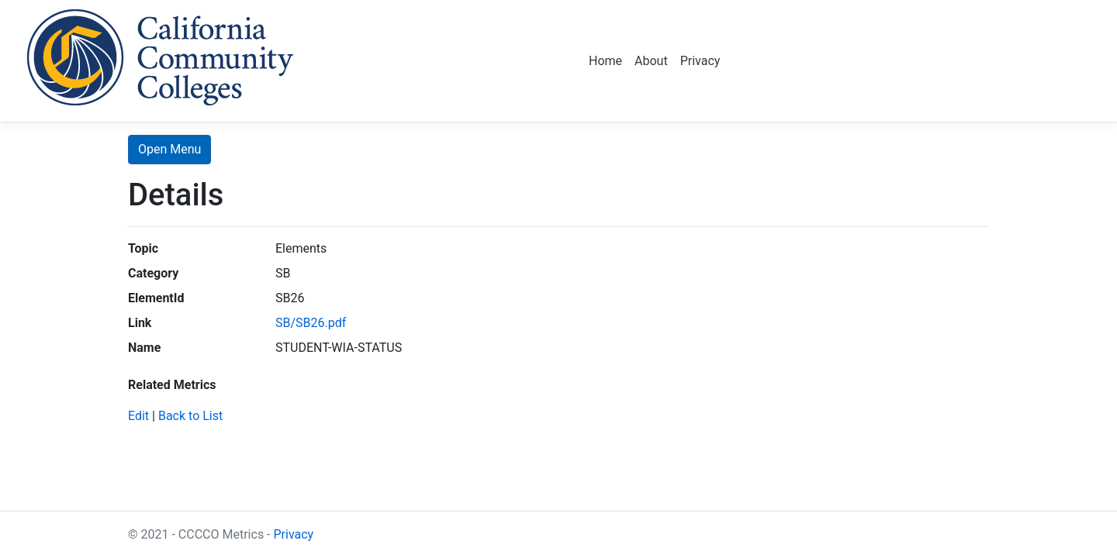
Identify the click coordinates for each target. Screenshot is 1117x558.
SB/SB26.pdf (310, 322)
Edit (138, 415)
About (651, 60)
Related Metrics (172, 384)
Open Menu (169, 149)
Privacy (700, 60)
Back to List (190, 415)
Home (605, 60)
